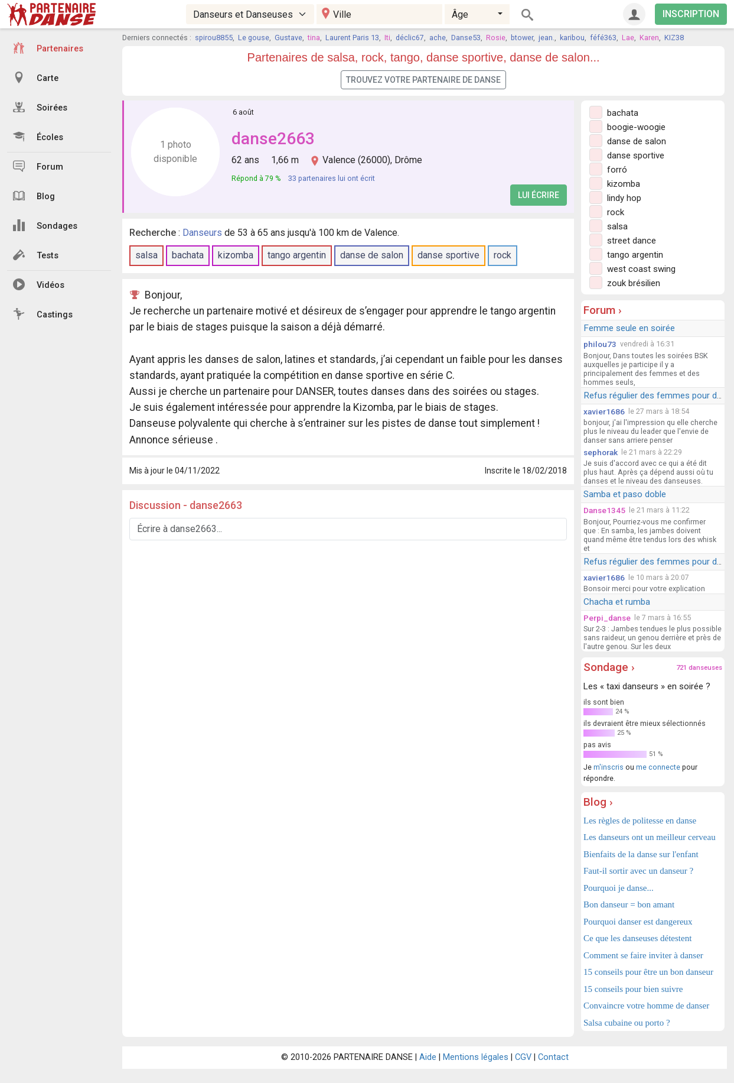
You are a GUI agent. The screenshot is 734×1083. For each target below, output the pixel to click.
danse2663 (273, 138)
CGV (523, 1057)
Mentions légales (475, 1057)
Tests (35, 255)
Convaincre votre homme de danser (646, 1005)
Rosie (495, 37)
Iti (387, 37)
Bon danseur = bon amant (628, 904)
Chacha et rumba (616, 601)
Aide (427, 1057)
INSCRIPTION (691, 14)
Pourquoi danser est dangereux (638, 921)
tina (314, 37)
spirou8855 (214, 37)
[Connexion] (634, 14)
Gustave (288, 37)
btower (522, 37)
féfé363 (603, 37)
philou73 (599, 344)
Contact (553, 1057)
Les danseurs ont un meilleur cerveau (649, 837)
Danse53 (466, 37)
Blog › (598, 802)
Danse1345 (604, 510)
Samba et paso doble (624, 494)
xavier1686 (604, 411)
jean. (546, 37)
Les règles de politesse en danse (639, 820)
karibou (572, 37)
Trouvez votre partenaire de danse (423, 80)
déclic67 (410, 37)
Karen (649, 37)
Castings (43, 314)
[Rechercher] (527, 14)
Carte (35, 77)
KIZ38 (674, 37)
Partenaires (48, 48)
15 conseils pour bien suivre (633, 989)
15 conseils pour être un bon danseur (648, 972)
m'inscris (608, 767)
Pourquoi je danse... (618, 888)
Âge (460, 14)
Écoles (38, 136)
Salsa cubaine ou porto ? (626, 1022)
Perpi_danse (607, 617)
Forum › (602, 310)
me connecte (658, 767)
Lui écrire (538, 195)
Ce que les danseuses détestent (637, 938)
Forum (38, 166)
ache (437, 37)
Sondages (45, 225)
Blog (34, 196)
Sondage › (609, 667)
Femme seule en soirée (629, 328)
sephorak (600, 452)
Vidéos (38, 284)
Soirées (40, 107)
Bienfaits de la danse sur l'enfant (641, 854)
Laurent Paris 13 (352, 37)
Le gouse (253, 37)
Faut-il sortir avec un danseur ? (638, 871)
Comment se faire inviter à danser (643, 955)
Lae (628, 37)
